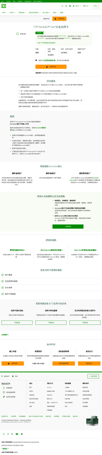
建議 (62, 13)
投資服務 (20, 1)
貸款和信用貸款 (33, 390)
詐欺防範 (67, 390)
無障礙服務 (22, 408)
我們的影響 (86, 383)
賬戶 (4, 13)
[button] (62, 5)
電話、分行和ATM (52, 394)
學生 (66, 398)
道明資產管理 (28, 1)
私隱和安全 (4, 408)
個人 (2, 1)
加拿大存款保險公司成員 (36, 408)
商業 (14, 1)
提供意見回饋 (9, 389)
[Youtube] (17, 426)
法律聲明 (4, 327)
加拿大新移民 (69, 394)
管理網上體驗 (66, 408)
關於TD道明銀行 (38, 1)
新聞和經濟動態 (87, 387)
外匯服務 (49, 402)
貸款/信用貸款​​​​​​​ (34, 13)
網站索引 (75, 408)
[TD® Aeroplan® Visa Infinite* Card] (59, 19)
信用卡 (13, 13)
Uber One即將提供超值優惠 (85, 244)
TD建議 (67, 379)
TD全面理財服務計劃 (48, 55)
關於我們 (85, 379)
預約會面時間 (9, 384)
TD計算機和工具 (69, 383)
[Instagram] (12, 426)
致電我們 (8, 380)
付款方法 (49, 387)
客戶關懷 (85, 394)
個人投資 (46, 13)
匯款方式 (49, 390)
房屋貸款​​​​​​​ (22, 13)
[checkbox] (21, 29)
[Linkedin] (22, 426)
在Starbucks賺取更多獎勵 (51, 244)
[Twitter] (4, 426)
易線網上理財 (51, 383)
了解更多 (4, 441)
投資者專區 (86, 390)
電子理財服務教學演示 (71, 387)
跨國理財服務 (51, 398)
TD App (49, 379)
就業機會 (85, 398)
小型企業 (8, 1)
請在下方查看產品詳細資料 (46, 38)
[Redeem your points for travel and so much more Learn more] (67, 220)
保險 (55, 13)
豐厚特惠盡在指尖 (17, 244)
